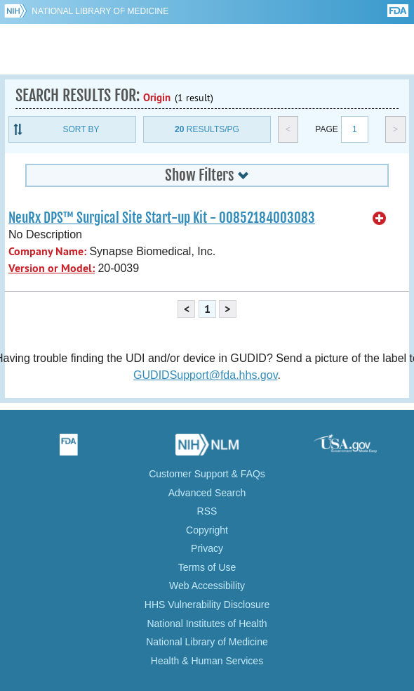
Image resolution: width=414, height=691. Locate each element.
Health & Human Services (207, 660)
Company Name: (47, 251)
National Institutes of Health (207, 623)
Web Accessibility (207, 585)
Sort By (80, 129)
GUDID (207, 49)
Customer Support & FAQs (207, 473)
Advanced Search (207, 492)
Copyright (207, 530)
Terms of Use (207, 567)
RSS (207, 511)
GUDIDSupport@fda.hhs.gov (205, 375)
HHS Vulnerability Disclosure (207, 604)
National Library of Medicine (100, 11)
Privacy (207, 548)
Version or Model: (51, 268)
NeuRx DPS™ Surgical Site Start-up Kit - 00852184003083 (161, 217)
